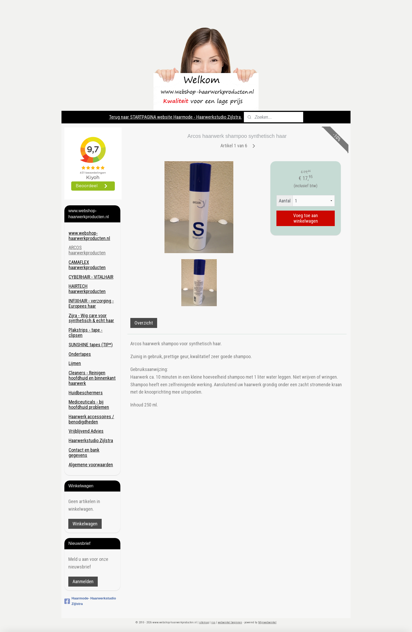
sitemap (204, 622)
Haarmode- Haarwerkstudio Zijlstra (90, 601)
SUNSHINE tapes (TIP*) (91, 344)
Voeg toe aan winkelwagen (305, 218)
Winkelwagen (85, 523)
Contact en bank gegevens (84, 452)
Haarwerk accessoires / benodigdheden (91, 419)
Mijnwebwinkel (267, 622)
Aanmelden (83, 581)
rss (213, 622)
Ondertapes (80, 354)
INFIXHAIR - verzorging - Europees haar (91, 303)
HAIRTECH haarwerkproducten (87, 288)
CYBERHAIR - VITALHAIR (91, 277)
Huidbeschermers (86, 392)
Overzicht (144, 323)
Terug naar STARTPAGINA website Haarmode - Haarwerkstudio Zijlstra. (175, 117)
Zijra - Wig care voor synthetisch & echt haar (91, 318)
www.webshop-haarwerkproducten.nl (89, 235)
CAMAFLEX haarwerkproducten (87, 264)
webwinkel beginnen (230, 622)
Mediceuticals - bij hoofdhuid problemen (89, 404)
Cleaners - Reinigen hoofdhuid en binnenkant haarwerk (92, 378)
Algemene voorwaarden (91, 464)
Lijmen (75, 363)
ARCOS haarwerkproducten (87, 250)
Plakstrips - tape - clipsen (85, 332)
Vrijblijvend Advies (86, 431)
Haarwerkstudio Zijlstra (91, 440)
